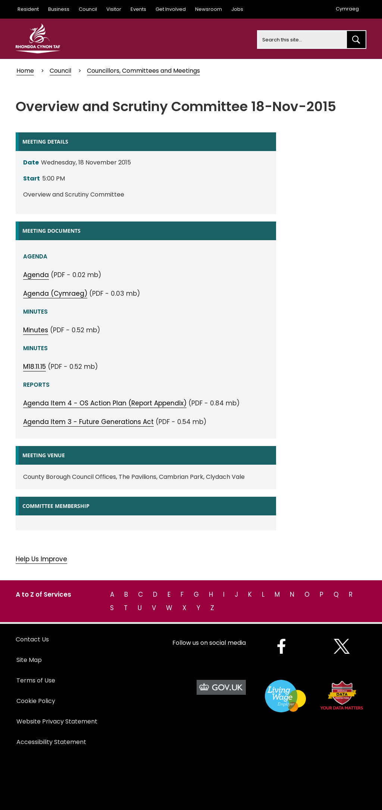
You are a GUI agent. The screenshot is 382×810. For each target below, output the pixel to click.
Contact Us (32, 639)
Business (58, 9)
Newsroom (208, 9)
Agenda (36, 274)
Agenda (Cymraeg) (55, 293)
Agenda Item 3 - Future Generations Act (88, 421)
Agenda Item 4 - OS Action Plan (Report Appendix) (105, 403)
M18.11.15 (34, 366)
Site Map (29, 660)
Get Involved (171, 9)
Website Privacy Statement (56, 721)
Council (88, 9)
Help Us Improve (41, 559)
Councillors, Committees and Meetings (143, 70)
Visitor (113, 9)
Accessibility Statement (51, 742)
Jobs (237, 9)
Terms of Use (35, 680)
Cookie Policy (35, 701)
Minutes (35, 330)
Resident (28, 9)
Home (25, 70)
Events (138, 9)
